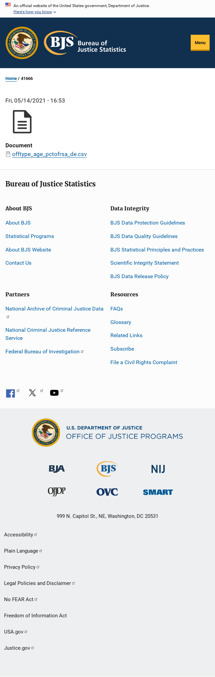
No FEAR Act (21, 599)
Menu (200, 42)
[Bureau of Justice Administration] (57, 466)
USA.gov (16, 632)
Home (11, 78)
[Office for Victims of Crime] (107, 492)
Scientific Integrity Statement (144, 263)
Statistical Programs (29, 236)
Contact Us (18, 263)
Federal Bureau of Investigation (44, 351)
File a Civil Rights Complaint (143, 362)
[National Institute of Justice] (158, 466)
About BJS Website (28, 249)
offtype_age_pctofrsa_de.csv (49, 154)
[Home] (85, 43)
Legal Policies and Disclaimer (40, 583)
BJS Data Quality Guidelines (144, 236)
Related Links (126, 335)
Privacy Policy (22, 567)
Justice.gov (19, 648)
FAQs (116, 308)
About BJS (18, 222)
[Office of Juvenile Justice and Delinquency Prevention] (56, 493)
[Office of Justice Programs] (21, 42)
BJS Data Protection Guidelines (147, 222)
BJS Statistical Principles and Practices (157, 249)
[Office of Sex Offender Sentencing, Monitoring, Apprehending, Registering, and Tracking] (158, 490)
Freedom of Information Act (35, 616)
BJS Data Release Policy (139, 276)
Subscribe (122, 349)
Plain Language (23, 551)
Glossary (120, 322)
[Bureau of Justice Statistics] (107, 474)
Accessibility (21, 535)
